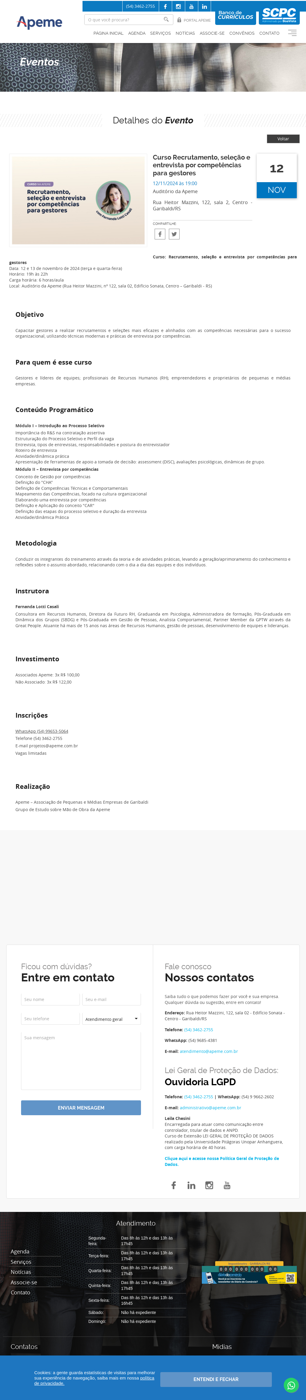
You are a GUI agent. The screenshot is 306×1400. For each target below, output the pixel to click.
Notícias (185, 33)
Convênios (242, 33)
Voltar (283, 139)
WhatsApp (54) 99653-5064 (41, 731)
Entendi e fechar (216, 1379)
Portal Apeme (194, 20)
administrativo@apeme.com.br (210, 1107)
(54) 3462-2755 (140, 6)
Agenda (136, 33)
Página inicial (108, 33)
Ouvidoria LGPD (200, 1082)
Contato (269, 33)
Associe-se (212, 33)
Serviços (160, 33)
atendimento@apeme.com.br (209, 1051)
